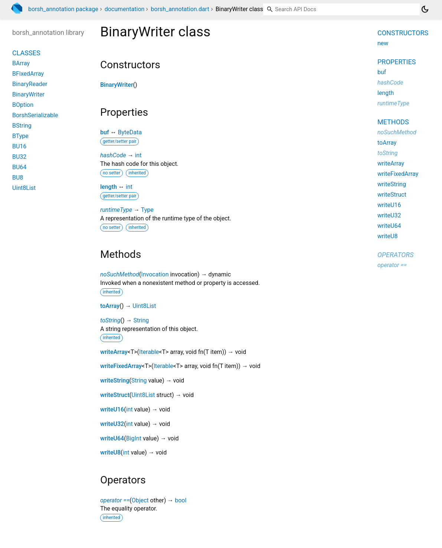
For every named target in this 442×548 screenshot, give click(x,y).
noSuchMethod (119, 274)
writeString (114, 380)
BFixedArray (28, 73)
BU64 (19, 167)
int (138, 155)
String (141, 320)
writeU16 (112, 409)
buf (104, 132)
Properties (396, 62)
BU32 (19, 156)
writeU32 (112, 423)
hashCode (113, 155)
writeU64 (112, 438)
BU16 (19, 146)
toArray (109, 305)
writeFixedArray (121, 366)
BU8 (17, 177)
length (108, 186)
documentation (125, 9)
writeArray (114, 351)
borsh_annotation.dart (180, 9)
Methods (393, 122)
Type (147, 209)
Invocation (154, 274)
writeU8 (110, 452)
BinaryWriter (116, 84)
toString (110, 320)
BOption (22, 104)
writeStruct (115, 394)
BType (20, 136)
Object (140, 500)
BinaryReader (30, 84)
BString (22, 125)
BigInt (133, 438)
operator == (115, 500)
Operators (395, 255)
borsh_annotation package (63, 9)
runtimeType (116, 209)
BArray (21, 63)
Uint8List (144, 305)
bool (180, 500)
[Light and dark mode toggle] (425, 9)
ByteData (129, 132)
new (382, 43)
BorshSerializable (35, 115)
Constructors (402, 33)
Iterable (149, 351)
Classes (26, 53)
